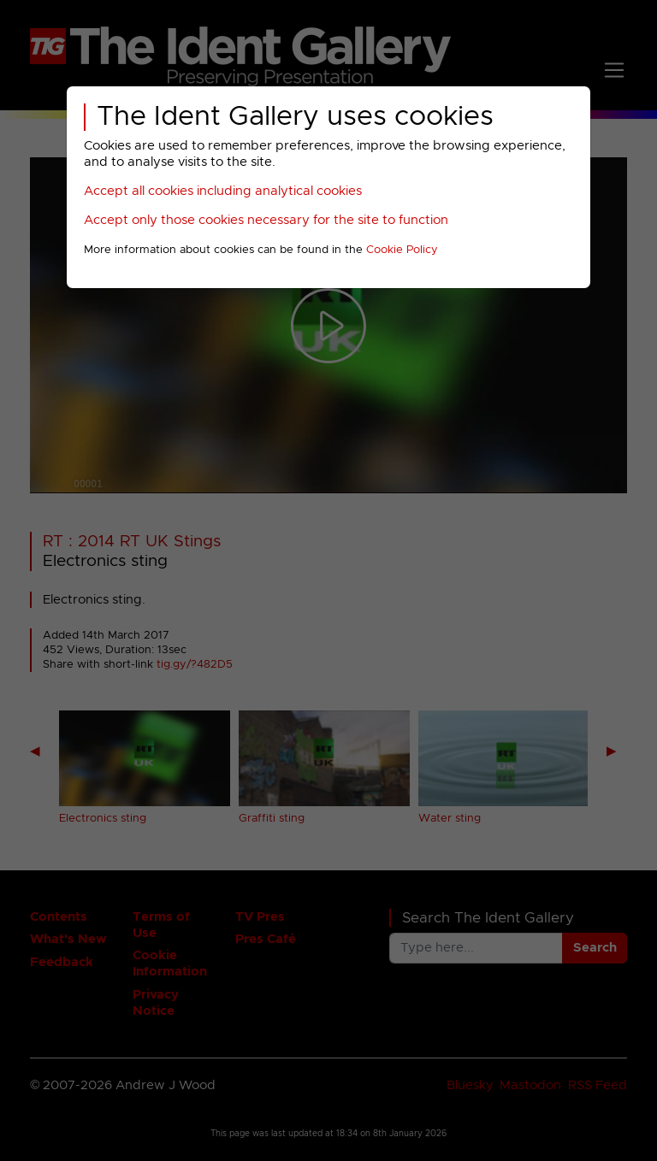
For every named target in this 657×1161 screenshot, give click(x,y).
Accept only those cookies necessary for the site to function (266, 220)
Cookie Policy (402, 250)
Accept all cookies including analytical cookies (223, 191)
